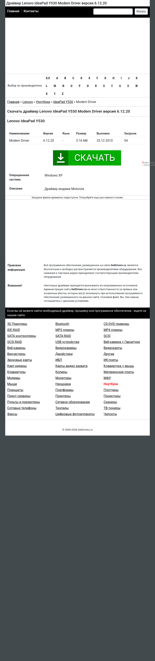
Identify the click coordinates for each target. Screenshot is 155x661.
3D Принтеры (17, 324)
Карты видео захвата (71, 366)
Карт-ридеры (17, 366)
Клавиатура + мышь (119, 366)
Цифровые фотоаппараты (75, 414)
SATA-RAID (63, 336)
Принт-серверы (19, 396)
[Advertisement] (78, 46)
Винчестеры (16, 354)
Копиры (61, 372)
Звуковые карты (19, 360)
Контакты (31, 11)
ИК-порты (111, 360)
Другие (109, 354)
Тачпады (62, 408)
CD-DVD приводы (116, 324)
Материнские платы (119, 372)
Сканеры (110, 402)
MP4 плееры (113, 330)
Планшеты (15, 390)
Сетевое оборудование (72, 402)
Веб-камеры (16, 348)
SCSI (107, 336)
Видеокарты (113, 348)
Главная (13, 11)
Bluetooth (62, 324)
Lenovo (27, 102)
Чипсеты (110, 414)
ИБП (58, 360)
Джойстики (64, 354)
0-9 (48, 77)
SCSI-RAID (14, 342)
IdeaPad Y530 (63, 102)
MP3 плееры (64, 330)
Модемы (13, 378)
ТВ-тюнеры (112, 408)
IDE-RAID (13, 330)
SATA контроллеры (21, 336)
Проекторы (112, 396)
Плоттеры (111, 390)
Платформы (64, 390)
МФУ (107, 378)
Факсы (12, 414)
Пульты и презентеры (23, 402)
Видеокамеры (66, 348)
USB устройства (67, 342)
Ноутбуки (43, 102)
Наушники (63, 384)
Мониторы (63, 378)
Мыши (12, 384)
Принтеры (63, 396)
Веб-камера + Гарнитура (122, 342)
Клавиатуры (16, 372)
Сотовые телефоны (22, 408)
